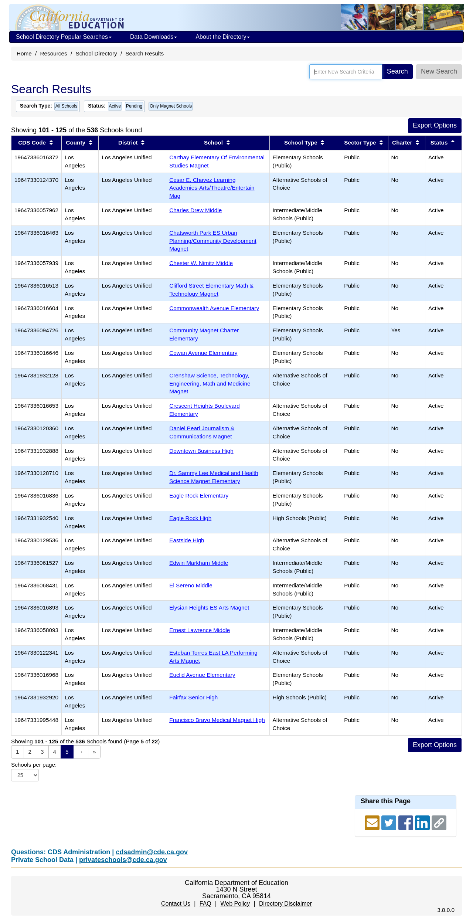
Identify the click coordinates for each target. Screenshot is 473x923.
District (128, 142)
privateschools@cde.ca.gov (123, 859)
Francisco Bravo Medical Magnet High (217, 720)
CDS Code (32, 142)
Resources (53, 53)
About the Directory (222, 37)
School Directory (96, 53)
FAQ (205, 903)
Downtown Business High (201, 451)
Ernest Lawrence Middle (199, 630)
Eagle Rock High (190, 518)
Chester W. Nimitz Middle (201, 263)
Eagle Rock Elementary (198, 495)
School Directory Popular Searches (64, 37)
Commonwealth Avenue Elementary (214, 308)
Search (397, 71)
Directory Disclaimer (285, 903)
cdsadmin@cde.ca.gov (152, 852)
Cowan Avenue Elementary (203, 353)
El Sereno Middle (190, 585)
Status (439, 142)
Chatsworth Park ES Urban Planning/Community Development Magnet (212, 241)
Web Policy (235, 903)
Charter (402, 142)
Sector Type (360, 142)
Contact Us (175, 903)
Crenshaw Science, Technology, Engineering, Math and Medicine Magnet (209, 383)
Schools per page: (34, 764)
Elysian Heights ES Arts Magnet (209, 607)
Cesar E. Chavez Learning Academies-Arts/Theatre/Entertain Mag (211, 188)
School (213, 142)
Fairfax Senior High (193, 697)
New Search (439, 71)
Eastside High (186, 540)
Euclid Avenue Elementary (202, 675)
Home (24, 53)
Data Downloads (153, 37)
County (75, 142)
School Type (300, 142)
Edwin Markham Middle (198, 563)
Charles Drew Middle (195, 210)
